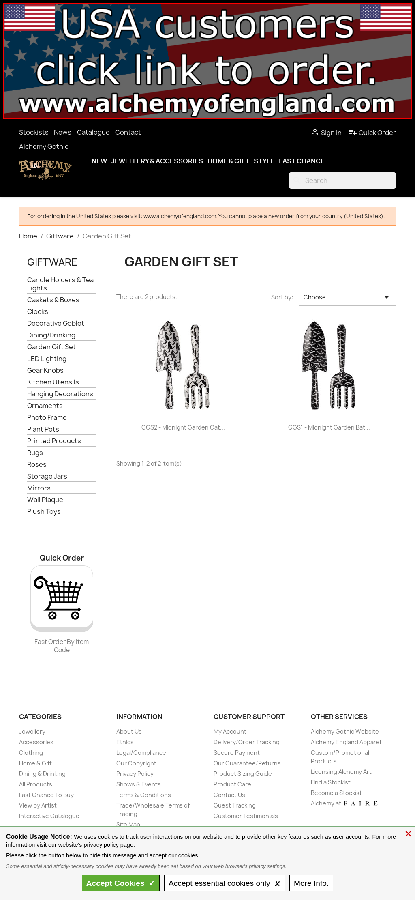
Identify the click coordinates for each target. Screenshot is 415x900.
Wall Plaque (45, 500)
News (62, 132)
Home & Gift (228, 161)
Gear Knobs (45, 370)
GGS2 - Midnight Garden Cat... (183, 427)
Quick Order (372, 132)
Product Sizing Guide (243, 774)
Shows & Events (138, 784)
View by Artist (38, 805)
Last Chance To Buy (46, 795)
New (99, 161)
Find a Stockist (331, 782)
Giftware (52, 262)
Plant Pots (43, 429)
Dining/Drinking (51, 335)
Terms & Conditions (143, 795)
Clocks (37, 311)
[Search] (342, 180)
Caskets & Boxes (53, 300)
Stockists (34, 132)
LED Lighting (46, 358)
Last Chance (302, 161)
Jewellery (32, 731)
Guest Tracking (235, 805)
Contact (128, 132)
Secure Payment (237, 752)
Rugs (35, 453)
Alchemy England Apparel (346, 742)
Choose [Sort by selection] (347, 297)
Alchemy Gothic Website (345, 731)
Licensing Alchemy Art (341, 771)
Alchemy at (345, 803)
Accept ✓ (121, 883)
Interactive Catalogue (49, 816)
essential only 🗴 (224, 883)
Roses (37, 464)
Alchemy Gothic (43, 146)
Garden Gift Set (51, 347)
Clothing (31, 752)
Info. (311, 883)
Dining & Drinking (42, 774)
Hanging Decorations (60, 394)
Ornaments (45, 406)
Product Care (232, 784)
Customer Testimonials (246, 816)
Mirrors (39, 488)
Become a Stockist (336, 793)
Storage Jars (47, 476)
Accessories (36, 742)
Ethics (125, 742)
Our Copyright (136, 763)
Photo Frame (47, 417)
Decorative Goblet (55, 323)
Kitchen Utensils (53, 382)
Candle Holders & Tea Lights (60, 284)
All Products (35, 784)
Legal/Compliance (141, 752)
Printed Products (54, 441)
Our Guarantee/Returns (247, 763)
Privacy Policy (135, 774)
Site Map (128, 824)
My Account (230, 731)
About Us (129, 731)
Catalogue (93, 132)
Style (264, 161)
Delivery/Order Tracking (247, 742)
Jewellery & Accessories (157, 161)
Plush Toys (44, 511)
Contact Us (229, 795)
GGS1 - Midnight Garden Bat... (329, 427)
